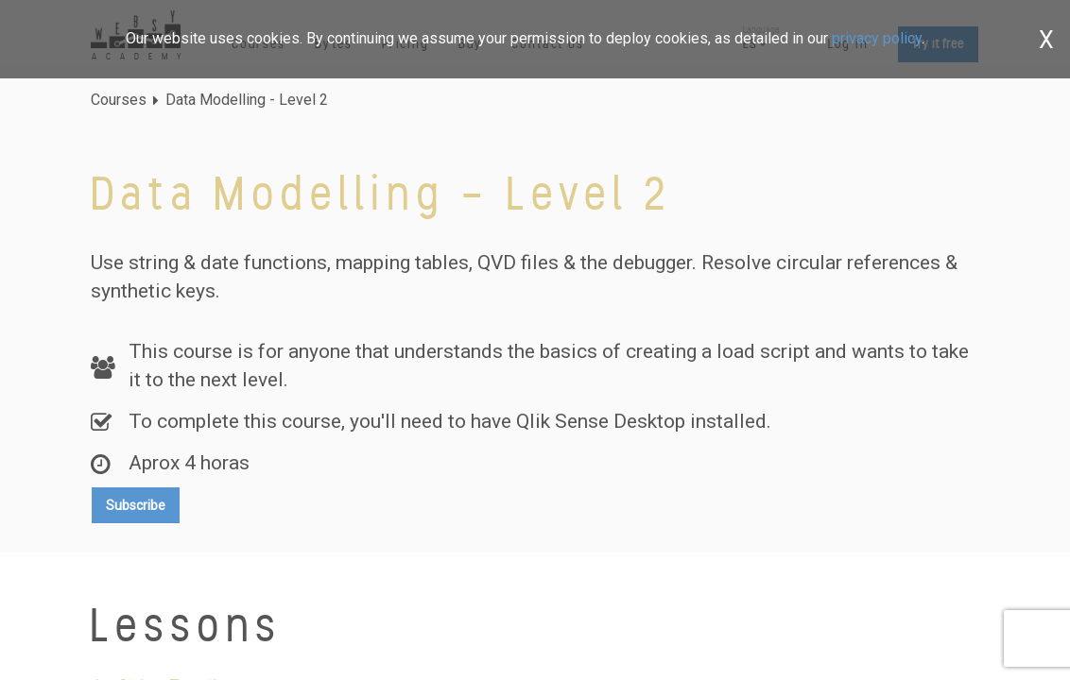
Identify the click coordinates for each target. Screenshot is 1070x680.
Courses (119, 100)
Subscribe (135, 505)
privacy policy (877, 38)
